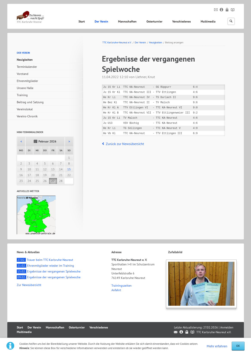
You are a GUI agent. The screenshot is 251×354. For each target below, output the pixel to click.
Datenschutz (227, 10)
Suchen (231, 21)
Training (22, 95)
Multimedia (208, 21)
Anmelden (226, 327)
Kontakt (216, 10)
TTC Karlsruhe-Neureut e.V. (117, 42)
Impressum (221, 10)
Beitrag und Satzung (30, 102)
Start (82, 21)
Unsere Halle (25, 88)
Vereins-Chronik (27, 116)
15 (69, 169)
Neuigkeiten (155, 42)
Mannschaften (127, 21)
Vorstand (22, 74)
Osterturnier (154, 21)
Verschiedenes (181, 21)
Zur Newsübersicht (29, 285)
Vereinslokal (25, 109)
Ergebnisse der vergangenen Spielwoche (48, 271)
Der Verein (101, 21)
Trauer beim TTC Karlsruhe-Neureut (45, 260)
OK (238, 346)
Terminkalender (27, 67)
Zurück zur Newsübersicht (125, 144)
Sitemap (233, 10)
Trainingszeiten (121, 285)
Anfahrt (116, 290)
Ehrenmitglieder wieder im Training (45, 266)
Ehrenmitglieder (27, 81)
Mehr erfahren (217, 346)
